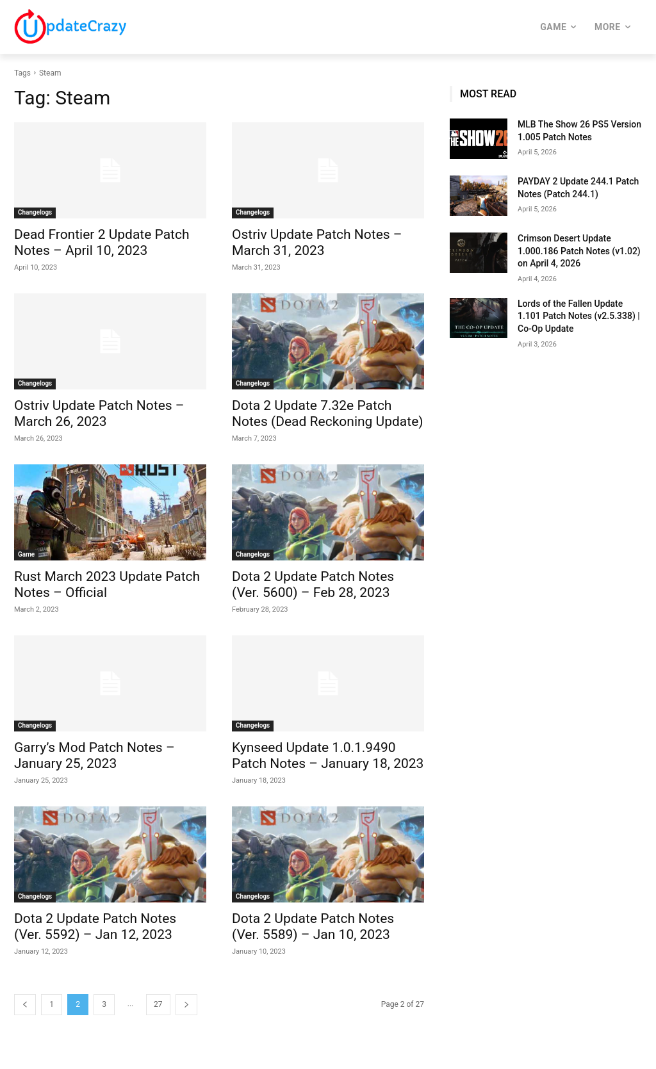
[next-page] (186, 1004)
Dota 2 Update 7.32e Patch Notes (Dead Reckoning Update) (327, 413)
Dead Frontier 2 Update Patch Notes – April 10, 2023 (102, 242)
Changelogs (35, 212)
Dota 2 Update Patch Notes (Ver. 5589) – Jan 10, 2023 (313, 926)
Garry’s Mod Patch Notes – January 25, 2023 (94, 755)
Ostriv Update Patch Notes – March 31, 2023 (317, 242)
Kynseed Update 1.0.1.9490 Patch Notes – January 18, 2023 (327, 755)
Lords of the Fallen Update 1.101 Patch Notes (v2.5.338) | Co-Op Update (579, 316)
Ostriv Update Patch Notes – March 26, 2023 (99, 413)
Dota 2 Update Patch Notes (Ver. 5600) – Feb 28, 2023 (313, 584)
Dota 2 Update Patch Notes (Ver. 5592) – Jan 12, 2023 (95, 926)
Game (26, 554)
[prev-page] (25, 1004)
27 (158, 1004)
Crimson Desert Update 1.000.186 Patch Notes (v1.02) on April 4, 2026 (579, 250)
